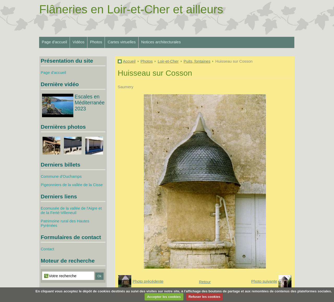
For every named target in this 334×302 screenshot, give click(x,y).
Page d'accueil (54, 42)
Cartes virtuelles (122, 42)
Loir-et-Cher (168, 61)
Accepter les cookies (164, 297)
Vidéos (79, 42)
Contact (47, 249)
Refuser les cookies (204, 297)
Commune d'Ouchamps (61, 176)
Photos (96, 42)
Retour (205, 282)
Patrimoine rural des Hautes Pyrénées (65, 223)
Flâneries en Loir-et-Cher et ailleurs (131, 9)
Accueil (129, 61)
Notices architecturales (161, 42)
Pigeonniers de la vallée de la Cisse (72, 184)
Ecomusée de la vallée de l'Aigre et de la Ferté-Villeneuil (71, 210)
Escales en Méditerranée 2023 (90, 102)
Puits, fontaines (197, 61)
